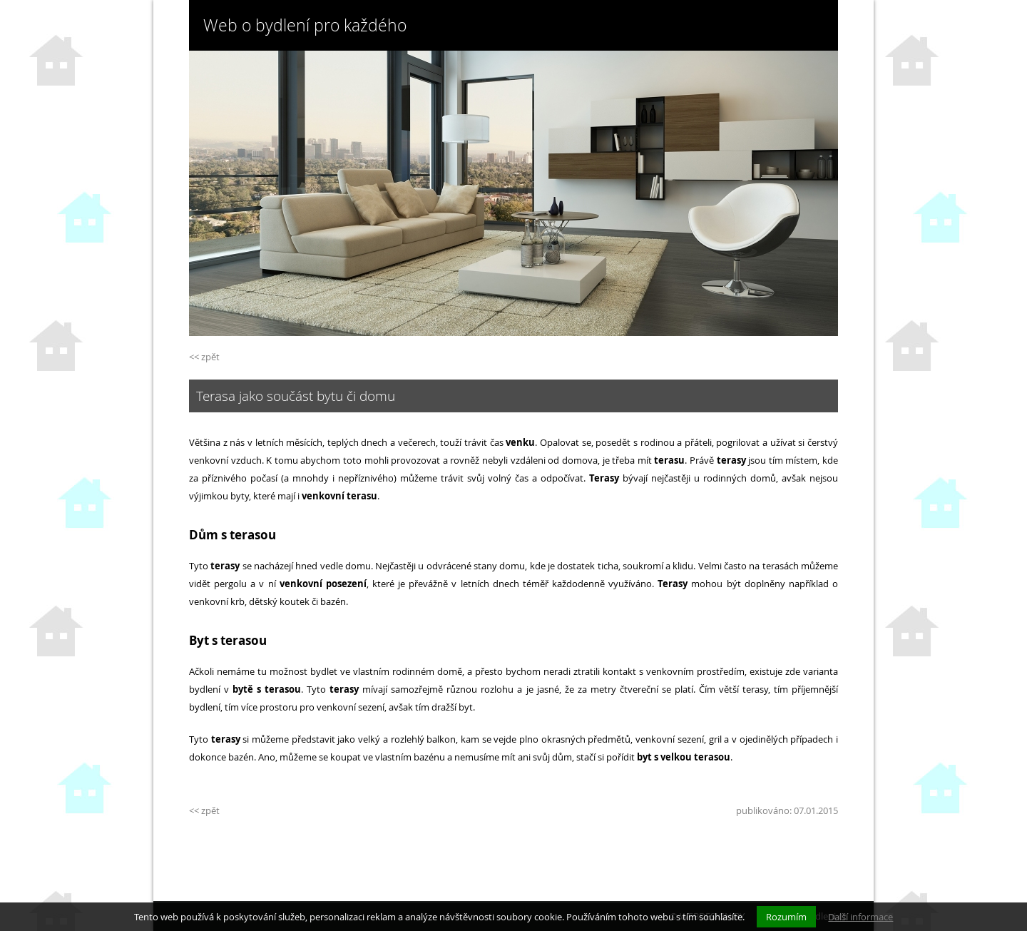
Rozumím (786, 916)
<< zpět (204, 356)
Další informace (860, 916)
